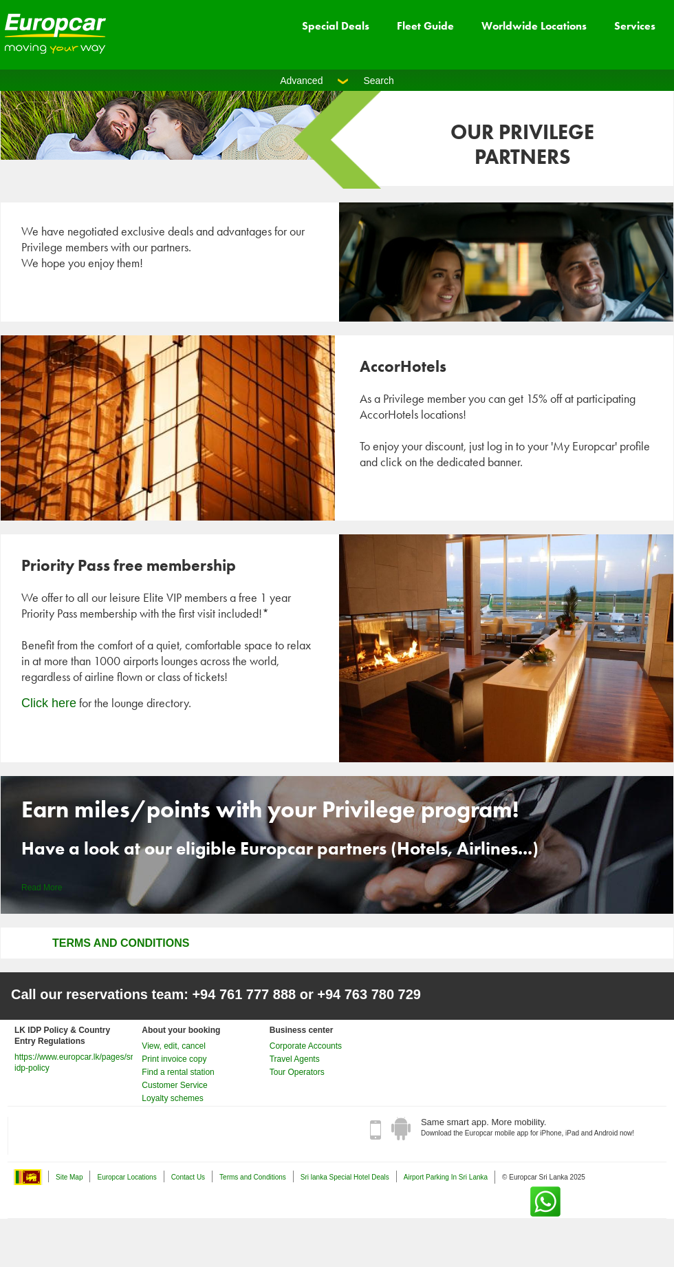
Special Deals (335, 26)
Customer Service (174, 1085)
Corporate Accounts (306, 1046)
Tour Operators (297, 1072)
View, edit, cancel (174, 1046)
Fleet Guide (425, 26)
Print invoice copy (174, 1059)
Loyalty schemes (172, 1098)
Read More (41, 887)
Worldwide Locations (534, 26)
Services (634, 26)
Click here (48, 703)
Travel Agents (295, 1059)
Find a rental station (178, 1072)
